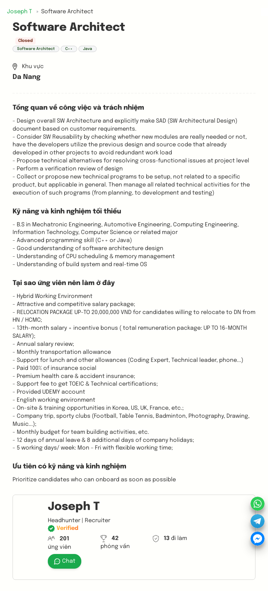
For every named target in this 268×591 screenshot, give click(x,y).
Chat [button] (64, 561)
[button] (258, 521)
